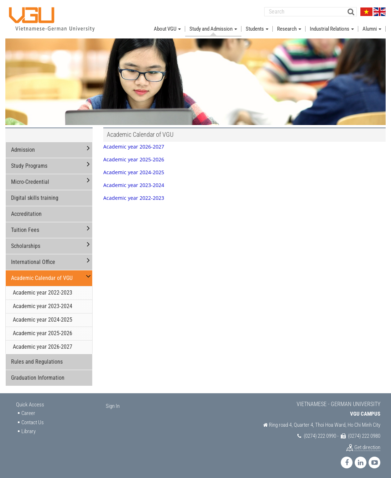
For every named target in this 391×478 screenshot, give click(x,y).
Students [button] (257, 28)
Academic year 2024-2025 (42, 319)
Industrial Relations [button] (332, 28)
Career (28, 412)
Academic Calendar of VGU (42, 277)
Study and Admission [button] (213, 28)
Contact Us (32, 421)
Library (28, 430)
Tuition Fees (25, 229)
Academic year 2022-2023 (42, 292)
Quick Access (30, 403)
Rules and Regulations (37, 360)
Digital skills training (34, 197)
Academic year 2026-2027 (42, 345)
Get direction (367, 446)
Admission (23, 149)
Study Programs (29, 165)
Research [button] (289, 28)
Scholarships (25, 245)
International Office (33, 261)
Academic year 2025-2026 (42, 332)
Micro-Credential (30, 181)
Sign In (113, 405)
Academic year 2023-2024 (42, 305)
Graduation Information (37, 376)
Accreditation (26, 213)
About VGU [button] (167, 28)
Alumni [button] (372, 28)
